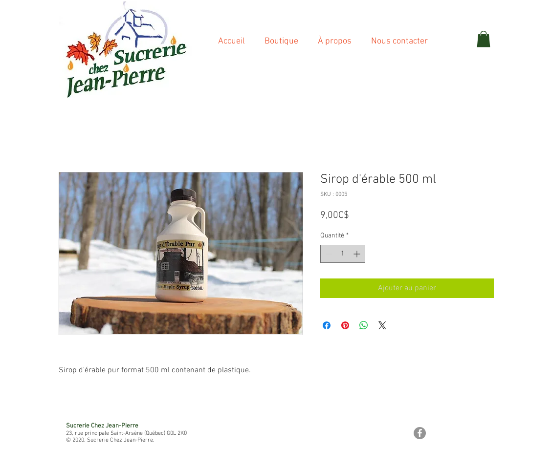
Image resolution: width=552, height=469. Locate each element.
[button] (483, 39)
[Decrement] (328, 253)
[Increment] (358, 253)
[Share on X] (382, 325)
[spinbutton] (343, 253)
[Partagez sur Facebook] (326, 325)
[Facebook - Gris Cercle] (420, 433)
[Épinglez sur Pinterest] (345, 325)
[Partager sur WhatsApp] (364, 325)
